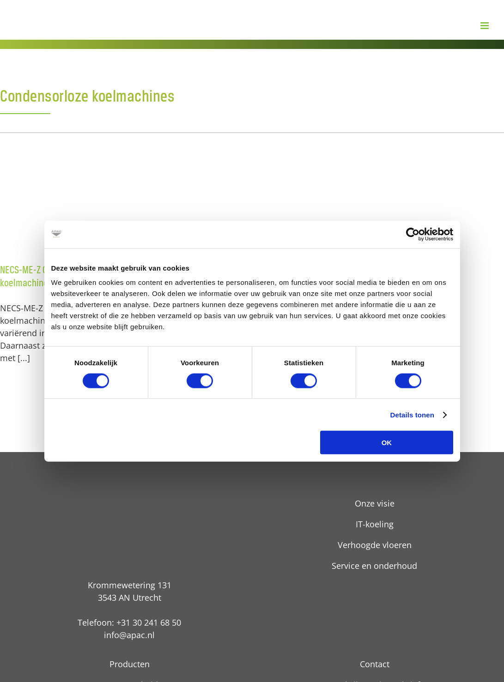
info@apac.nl (129, 634)
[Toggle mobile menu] (485, 25)
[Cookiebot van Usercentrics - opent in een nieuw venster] (412, 234)
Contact (374, 664)
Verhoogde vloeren (375, 544)
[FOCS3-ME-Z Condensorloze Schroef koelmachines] (252, 201)
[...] (24, 357)
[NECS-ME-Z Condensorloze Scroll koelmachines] (79, 202)
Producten (129, 664)
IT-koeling (375, 524)
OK (387, 443)
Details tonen (412, 414)
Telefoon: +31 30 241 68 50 (129, 622)
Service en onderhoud (374, 565)
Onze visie (375, 503)
